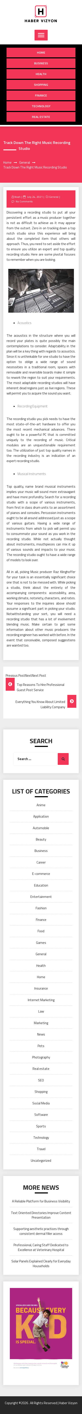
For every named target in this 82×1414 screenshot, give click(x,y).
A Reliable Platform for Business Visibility (41, 1201)
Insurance (41, 988)
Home (41, 52)
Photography (41, 1057)
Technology (41, 106)
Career (41, 862)
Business (41, 63)
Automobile (41, 828)
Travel (41, 1148)
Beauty (41, 839)
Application (41, 816)
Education (41, 885)
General (53, 197)
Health (41, 74)
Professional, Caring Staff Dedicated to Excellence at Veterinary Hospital (41, 1247)
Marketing (41, 1022)
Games (41, 942)
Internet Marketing (41, 999)
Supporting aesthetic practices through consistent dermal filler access (41, 1231)
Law (41, 1011)
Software (41, 1114)
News (41, 1034)
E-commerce (41, 873)
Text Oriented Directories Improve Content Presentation (41, 1215)
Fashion (41, 908)
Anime (41, 805)
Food (41, 931)
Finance (41, 95)
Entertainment (41, 896)
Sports (41, 1126)
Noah (17, 197)
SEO (41, 1080)
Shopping (41, 84)
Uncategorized (41, 1160)
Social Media (41, 1103)
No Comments (24, 201)
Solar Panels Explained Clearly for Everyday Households (41, 1263)
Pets (41, 1045)
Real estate (41, 116)
